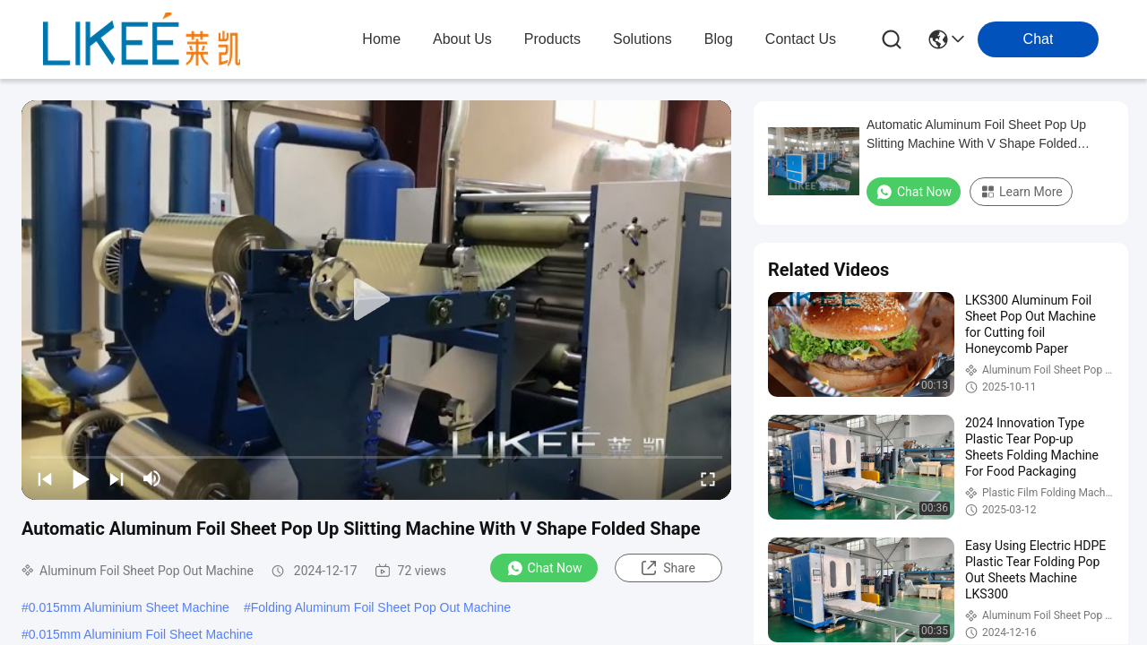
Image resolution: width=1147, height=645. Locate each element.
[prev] (45, 478)
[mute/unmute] (152, 478)
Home (381, 39)
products (552, 39)
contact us (800, 39)
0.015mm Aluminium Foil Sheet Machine (141, 634)
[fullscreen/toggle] (708, 478)
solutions (642, 39)
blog (718, 39)
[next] (116, 478)
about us (462, 39)
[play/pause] (81, 478)
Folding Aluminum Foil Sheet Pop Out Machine (381, 607)
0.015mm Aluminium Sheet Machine (129, 607)
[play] (376, 300)
